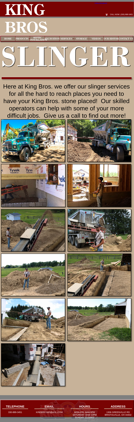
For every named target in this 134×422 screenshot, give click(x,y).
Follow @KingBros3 (101, 3)
